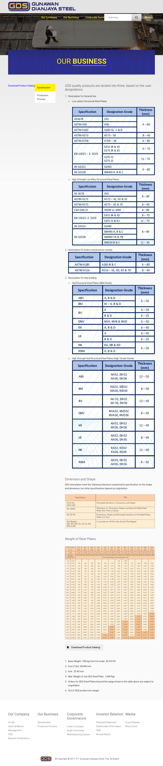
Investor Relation (109, 714)
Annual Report (103, 734)
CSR (10, 734)
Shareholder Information (108, 726)
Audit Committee (75, 730)
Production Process (42, 97)
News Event (131, 726)
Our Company (49, 17)
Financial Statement (106, 722)
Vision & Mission (16, 726)
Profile (11, 722)
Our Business (71, 17)
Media (148, 17)
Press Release (132, 722)
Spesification (43, 87)
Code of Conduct (75, 726)
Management (15, 730)
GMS (98, 730)
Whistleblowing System (78, 734)
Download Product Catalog (21, 85)
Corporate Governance (98, 17)
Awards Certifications (19, 738)
